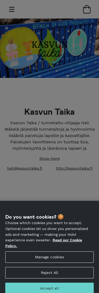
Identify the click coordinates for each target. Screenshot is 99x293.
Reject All (49, 275)
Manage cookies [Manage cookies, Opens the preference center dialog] (49, 260)
